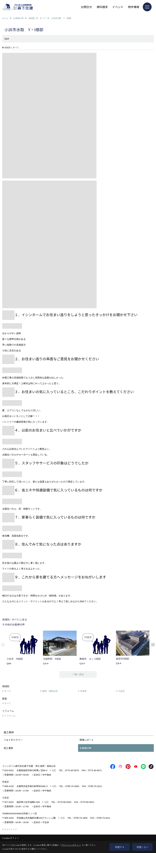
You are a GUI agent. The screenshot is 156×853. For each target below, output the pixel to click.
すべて (7, 691)
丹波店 (83, 691)
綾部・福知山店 (50, 691)
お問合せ (86, 7)
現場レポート (87, 740)
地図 (54, 770)
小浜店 (121, 691)
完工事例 (8, 748)
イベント (117, 7)
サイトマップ (10, 829)
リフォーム (9, 715)
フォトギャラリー (13, 740)
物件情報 (133, 7)
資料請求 (102, 7)
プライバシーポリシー (70, 845)
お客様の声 (85, 748)
